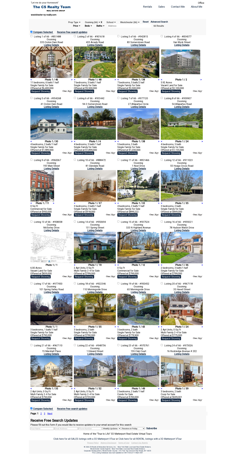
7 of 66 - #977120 (138, 98)
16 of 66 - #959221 (182, 222)
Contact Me (178, 6)
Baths (99, 26)
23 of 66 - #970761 (139, 345)
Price (75, 26)
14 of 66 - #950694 (95, 222)
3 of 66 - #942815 (138, 36)
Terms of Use (123, 443)
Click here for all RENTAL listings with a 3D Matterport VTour (150, 438)
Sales (161, 6)
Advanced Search (159, 21)
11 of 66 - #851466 (139, 160)
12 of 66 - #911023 (182, 160)
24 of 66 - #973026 (182, 345)
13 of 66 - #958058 (52, 222)
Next (49, 413)
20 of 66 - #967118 (182, 283)
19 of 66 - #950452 (139, 283)
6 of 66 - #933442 (94, 98)
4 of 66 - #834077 (181, 36)
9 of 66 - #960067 (51, 160)
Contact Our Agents (139, 443)
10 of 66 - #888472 (95, 160)
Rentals (147, 6)
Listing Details (51, 45)
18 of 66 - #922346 (95, 283)
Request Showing (40, 91)
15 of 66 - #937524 (139, 222)
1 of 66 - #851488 (51, 36)
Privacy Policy (93, 443)
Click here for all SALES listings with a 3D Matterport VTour (84, 438)
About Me (196, 6)
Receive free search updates (72, 32)
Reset (146, 21)
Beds (87, 26)
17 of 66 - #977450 (52, 283)
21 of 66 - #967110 (52, 345)
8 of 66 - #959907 (181, 98)
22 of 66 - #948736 (95, 345)
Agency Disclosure (108, 443)
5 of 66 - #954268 (51, 98)
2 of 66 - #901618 (94, 36)
